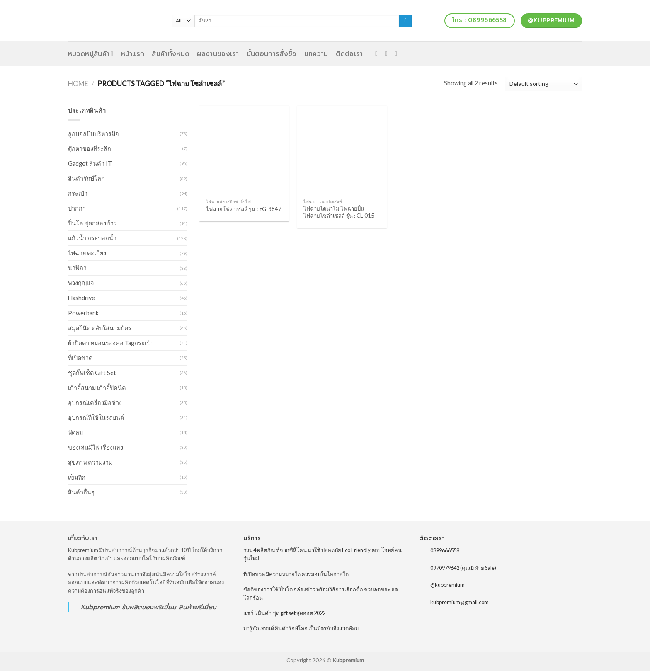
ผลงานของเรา (218, 54)
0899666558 (444, 550)
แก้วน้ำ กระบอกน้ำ (92, 238)
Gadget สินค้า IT (90, 163)
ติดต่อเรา (349, 54)
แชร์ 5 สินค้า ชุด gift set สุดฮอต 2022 (284, 613)
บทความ (316, 54)
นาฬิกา (77, 267)
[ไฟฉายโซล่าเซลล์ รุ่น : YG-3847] (244, 150)
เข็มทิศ (76, 477)
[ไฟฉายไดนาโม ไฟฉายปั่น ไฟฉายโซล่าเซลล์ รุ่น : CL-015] (342, 150)
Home (78, 84)
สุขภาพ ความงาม (90, 462)
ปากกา (77, 208)
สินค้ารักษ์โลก (86, 178)
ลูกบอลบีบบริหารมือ (93, 133)
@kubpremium (447, 584)
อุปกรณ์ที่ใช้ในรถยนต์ (96, 417)
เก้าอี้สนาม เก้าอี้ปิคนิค (97, 387)
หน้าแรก (133, 54)
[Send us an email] (388, 53)
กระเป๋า (77, 193)
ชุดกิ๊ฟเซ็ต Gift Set (92, 372)
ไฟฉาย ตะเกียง (87, 253)
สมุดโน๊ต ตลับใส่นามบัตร (99, 328)
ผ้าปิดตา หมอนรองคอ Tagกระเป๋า (111, 342)
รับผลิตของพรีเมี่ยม (149, 607)
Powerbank (83, 313)
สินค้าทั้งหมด (170, 54)
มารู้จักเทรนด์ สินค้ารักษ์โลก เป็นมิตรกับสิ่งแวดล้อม (301, 628)
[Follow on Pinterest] (398, 53)
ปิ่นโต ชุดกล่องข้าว (92, 223)
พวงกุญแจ (81, 282)
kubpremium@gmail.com (459, 602)
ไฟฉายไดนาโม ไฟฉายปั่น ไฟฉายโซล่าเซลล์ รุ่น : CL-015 (338, 212)
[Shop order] (543, 84)
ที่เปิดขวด (80, 357)
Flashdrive (81, 297)
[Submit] (405, 21)
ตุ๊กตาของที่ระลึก (89, 148)
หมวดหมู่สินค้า (91, 54)
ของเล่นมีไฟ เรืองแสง (95, 447)
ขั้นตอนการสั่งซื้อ (272, 54)
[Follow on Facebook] (378, 53)
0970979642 (444, 567)
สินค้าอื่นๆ (81, 492)
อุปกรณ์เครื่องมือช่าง (95, 402)
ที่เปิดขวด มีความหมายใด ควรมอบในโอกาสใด (296, 574)
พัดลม (75, 432)
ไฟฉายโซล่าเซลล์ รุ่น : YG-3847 (243, 209)
